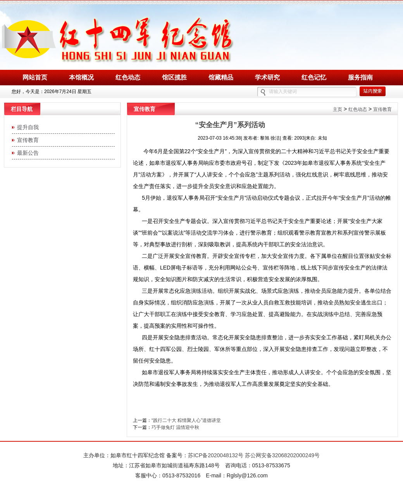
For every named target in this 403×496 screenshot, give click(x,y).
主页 (337, 109)
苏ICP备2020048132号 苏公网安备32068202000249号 (254, 455)
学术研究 (267, 77)
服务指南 (360, 77)
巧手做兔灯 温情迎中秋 (175, 427)
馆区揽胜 (174, 77)
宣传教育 (26, 140)
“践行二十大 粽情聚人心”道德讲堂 (186, 420)
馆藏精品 (220, 77)
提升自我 (26, 127)
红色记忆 (313, 77)
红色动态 (127, 77)
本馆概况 (81, 77)
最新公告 (26, 153)
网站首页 (34, 77)
